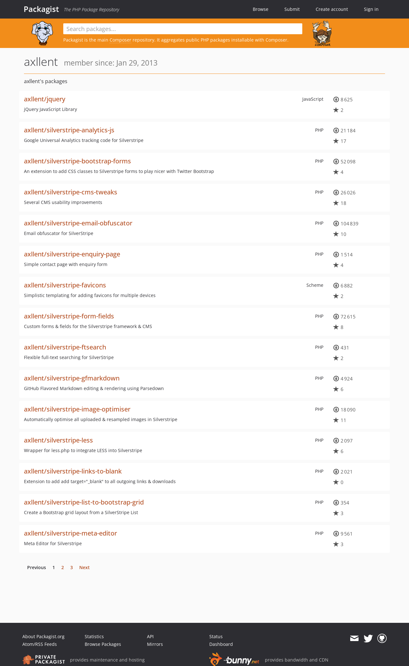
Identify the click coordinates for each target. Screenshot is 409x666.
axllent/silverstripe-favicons (65, 285)
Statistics (94, 636)
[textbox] (182, 28)
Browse (260, 9)
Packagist (41, 9)
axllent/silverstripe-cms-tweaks (70, 192)
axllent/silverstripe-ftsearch (65, 347)
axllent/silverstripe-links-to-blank (73, 471)
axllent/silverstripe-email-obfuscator (78, 223)
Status (216, 636)
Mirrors (155, 644)
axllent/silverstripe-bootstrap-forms (77, 161)
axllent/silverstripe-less (58, 440)
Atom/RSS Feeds (39, 644)
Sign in (371, 9)
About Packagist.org (43, 636)
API (150, 636)
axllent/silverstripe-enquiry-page (72, 254)
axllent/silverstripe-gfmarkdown (72, 378)
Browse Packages (103, 644)
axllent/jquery (44, 99)
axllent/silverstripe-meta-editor (70, 533)
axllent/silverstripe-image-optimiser (77, 409)
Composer (120, 40)
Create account (332, 9)
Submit (292, 9)
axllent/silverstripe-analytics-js (69, 130)
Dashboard (221, 644)
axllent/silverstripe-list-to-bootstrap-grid (84, 502)
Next (84, 567)
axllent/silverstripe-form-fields (69, 316)
